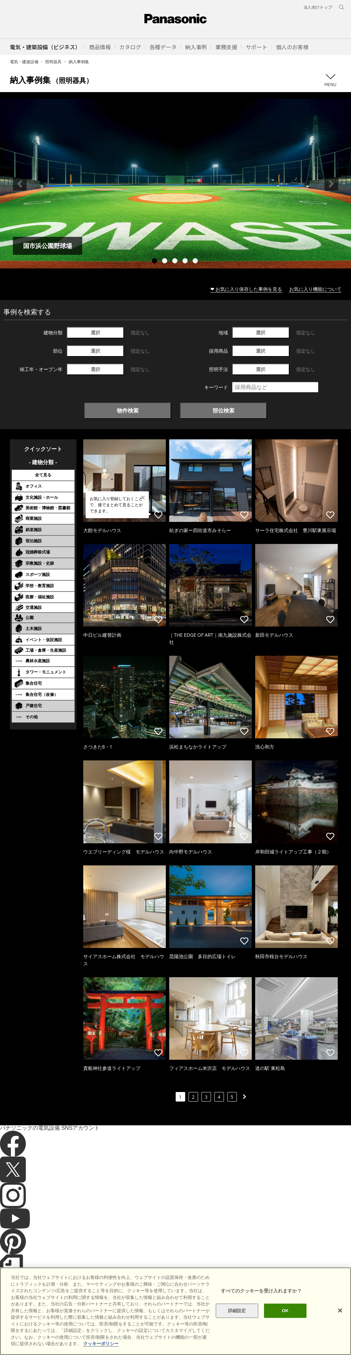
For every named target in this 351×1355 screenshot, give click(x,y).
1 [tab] (155, 261)
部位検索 (223, 410)
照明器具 (53, 62)
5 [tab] (196, 261)
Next (331, 184)
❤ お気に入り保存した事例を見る (246, 289)
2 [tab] (165, 261)
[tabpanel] (175, 183)
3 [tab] (175, 261)
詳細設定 (237, 1321)
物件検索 (128, 410)
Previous (20, 184)
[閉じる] (340, 1321)
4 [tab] (185, 261)
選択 (95, 332)
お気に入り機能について (315, 289)
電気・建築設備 (24, 62)
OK (285, 1321)
